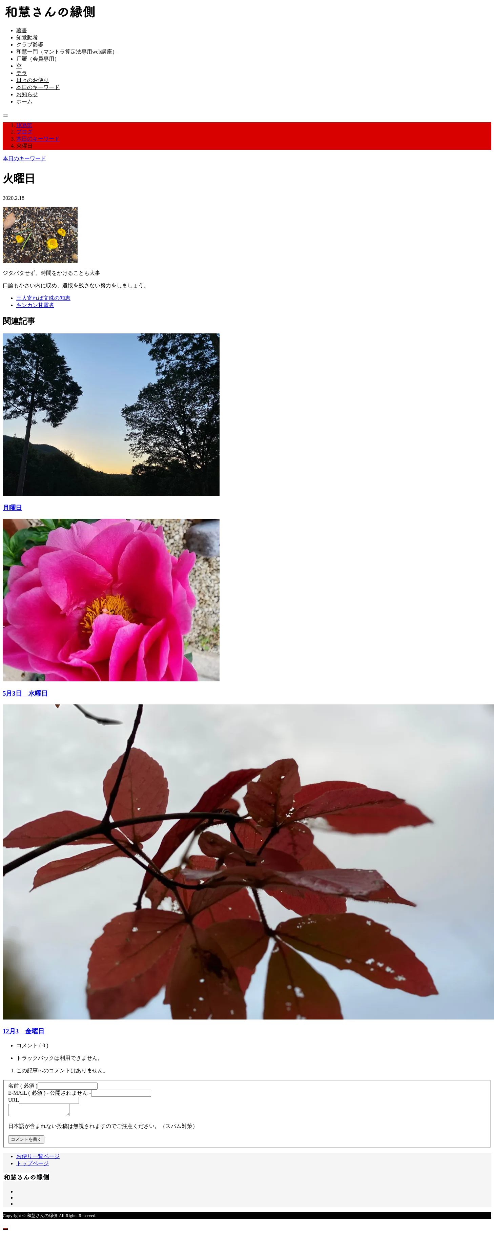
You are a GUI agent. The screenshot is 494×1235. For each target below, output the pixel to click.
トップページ (32, 1165)
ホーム (24, 101)
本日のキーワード (38, 87)
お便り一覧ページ (38, 1158)
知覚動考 (27, 37)
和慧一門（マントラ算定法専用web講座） (67, 52)
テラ (21, 73)
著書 (21, 30)
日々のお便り (32, 80)
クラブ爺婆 (29, 44)
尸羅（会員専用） (38, 59)
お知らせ (27, 94)
